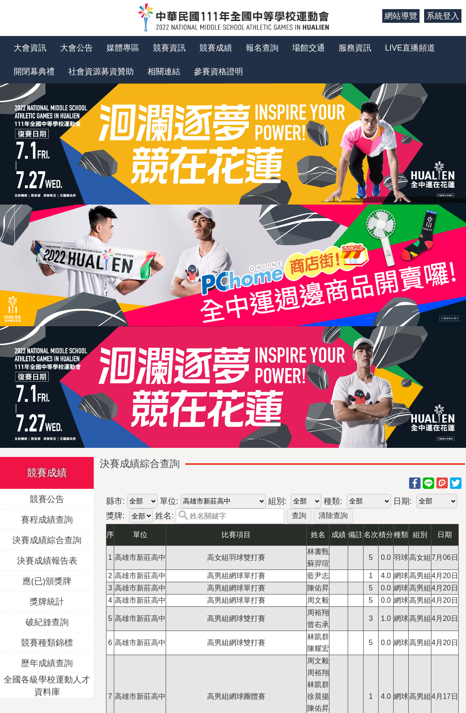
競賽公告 (47, 498)
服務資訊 (355, 47)
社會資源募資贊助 (101, 71)
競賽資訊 (169, 47)
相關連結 (163, 71)
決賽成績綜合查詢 (46, 539)
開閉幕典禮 (34, 71)
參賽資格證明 (218, 71)
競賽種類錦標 (47, 642)
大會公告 (76, 47)
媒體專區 (122, 47)
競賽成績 (215, 47)
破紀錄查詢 (47, 621)
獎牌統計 (47, 601)
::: (372, 16)
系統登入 (442, 16)
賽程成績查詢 (47, 519)
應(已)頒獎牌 (46, 580)
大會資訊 (30, 47)
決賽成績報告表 (47, 560)
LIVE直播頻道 (410, 47)
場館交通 (308, 47)
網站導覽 (401, 16)
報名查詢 (262, 47)
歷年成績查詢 (47, 662)
